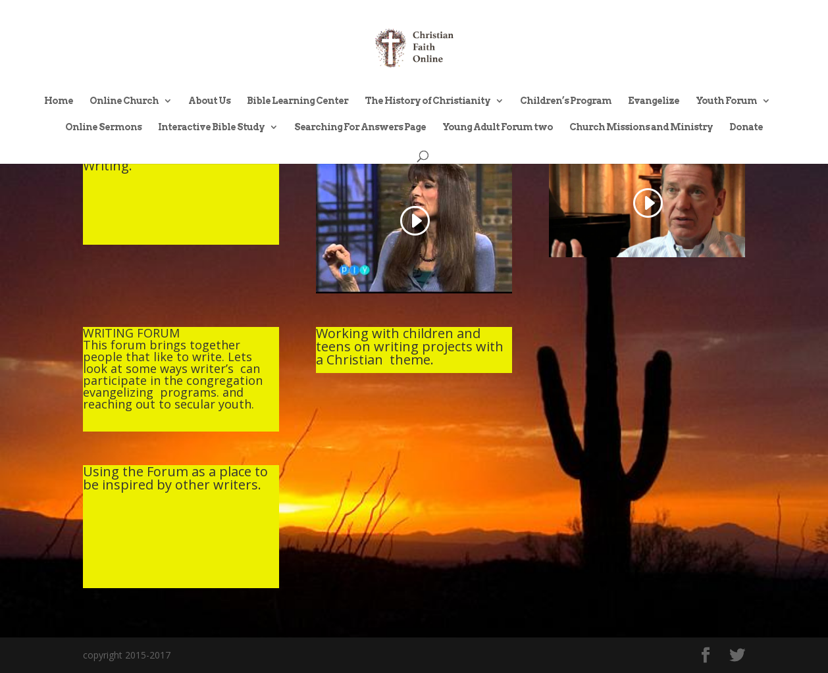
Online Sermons (103, 127)
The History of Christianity (427, 101)
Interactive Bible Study (211, 127)
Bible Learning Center (297, 101)
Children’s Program (565, 101)
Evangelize (653, 101)
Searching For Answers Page (360, 127)
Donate (746, 127)
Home (58, 101)
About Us (209, 101)
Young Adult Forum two (497, 127)
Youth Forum (726, 101)
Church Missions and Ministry (641, 127)
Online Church (124, 101)
